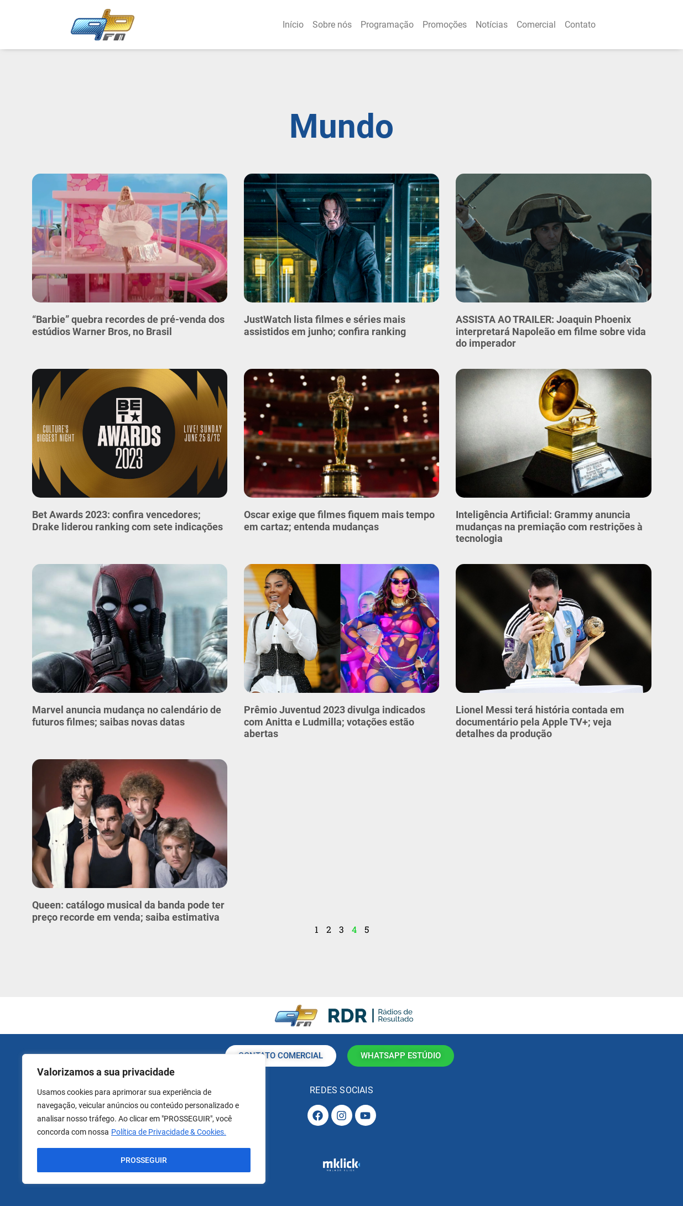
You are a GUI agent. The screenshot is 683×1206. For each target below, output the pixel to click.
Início (293, 24)
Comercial (536, 24)
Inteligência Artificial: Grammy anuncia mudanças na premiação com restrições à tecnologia (549, 526)
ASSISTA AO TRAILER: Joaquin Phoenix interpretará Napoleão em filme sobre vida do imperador (551, 331)
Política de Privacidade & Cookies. (168, 1132)
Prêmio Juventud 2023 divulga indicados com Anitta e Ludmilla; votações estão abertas (334, 721)
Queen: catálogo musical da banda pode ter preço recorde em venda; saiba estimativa (128, 911)
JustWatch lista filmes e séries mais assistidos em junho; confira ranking (325, 325)
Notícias (492, 24)
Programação (387, 24)
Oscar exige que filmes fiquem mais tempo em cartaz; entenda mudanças (339, 520)
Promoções (445, 24)
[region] (143, 1119)
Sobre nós (332, 24)
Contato (580, 24)
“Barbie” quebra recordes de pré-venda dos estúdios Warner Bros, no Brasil (128, 325)
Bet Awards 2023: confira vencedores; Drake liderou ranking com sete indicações (127, 520)
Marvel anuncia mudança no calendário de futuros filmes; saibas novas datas (126, 716)
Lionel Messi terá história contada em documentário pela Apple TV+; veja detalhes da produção (540, 721)
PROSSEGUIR (144, 1160)
